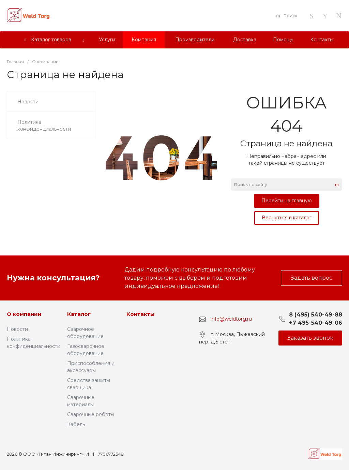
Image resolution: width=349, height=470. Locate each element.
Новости (17, 329)
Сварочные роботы (90, 414)
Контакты (140, 314)
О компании (24, 314)
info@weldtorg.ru (231, 319)
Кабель (76, 424)
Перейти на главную (286, 200)
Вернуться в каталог (287, 218)
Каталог (79, 314)
